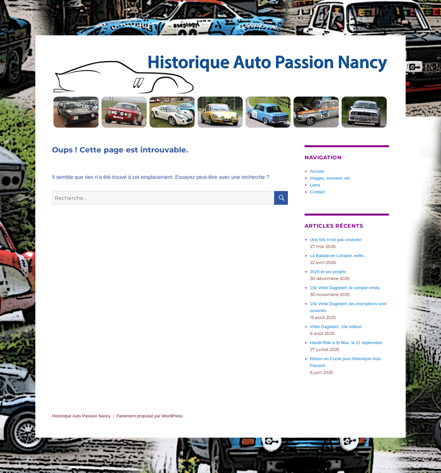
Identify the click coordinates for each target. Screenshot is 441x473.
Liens (315, 185)
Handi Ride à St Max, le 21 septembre (346, 342)
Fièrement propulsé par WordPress (149, 415)
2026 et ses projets (328, 271)
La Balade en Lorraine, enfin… (339, 255)
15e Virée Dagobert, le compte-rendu (345, 287)
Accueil (317, 171)
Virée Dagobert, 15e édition (336, 326)
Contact (317, 191)
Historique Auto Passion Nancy (81, 415)
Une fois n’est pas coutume (336, 239)
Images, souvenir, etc (330, 178)
